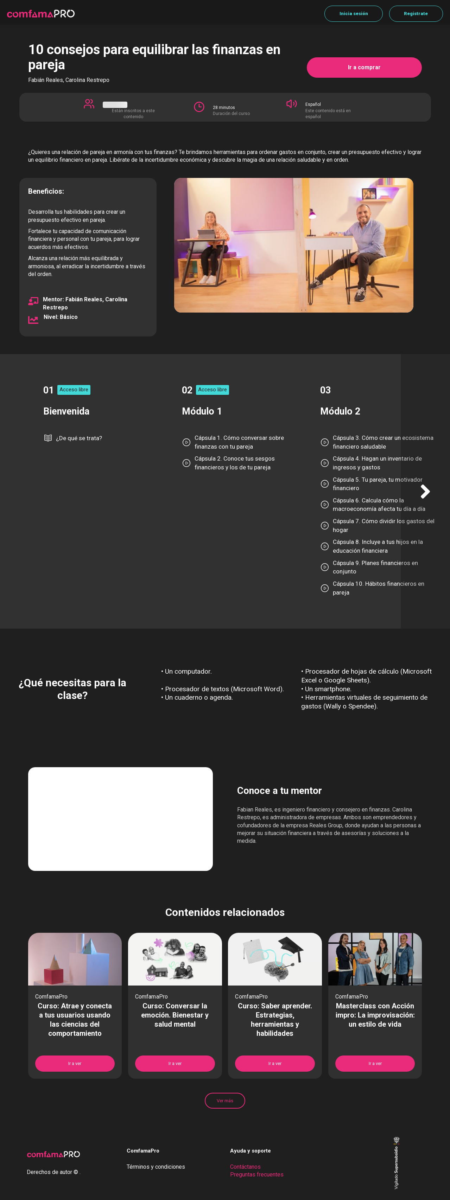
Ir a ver (74, 1063)
